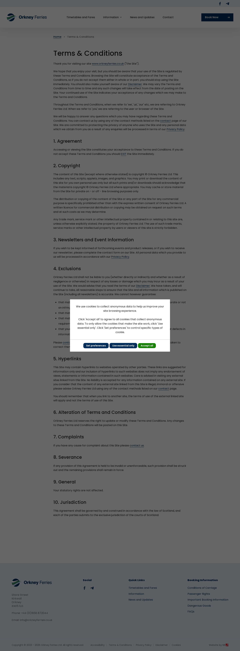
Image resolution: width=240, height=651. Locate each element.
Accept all (147, 345)
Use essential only (123, 345)
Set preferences (96, 345)
